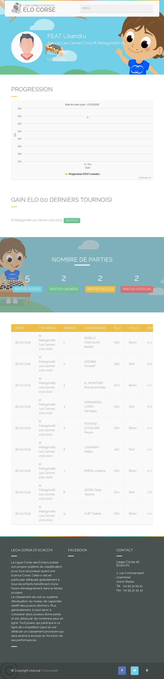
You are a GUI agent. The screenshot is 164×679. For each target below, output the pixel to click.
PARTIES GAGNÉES (64, 289)
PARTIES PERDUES (136, 289)
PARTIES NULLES (100, 289)
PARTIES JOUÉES (27, 289)
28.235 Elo (72, 220)
